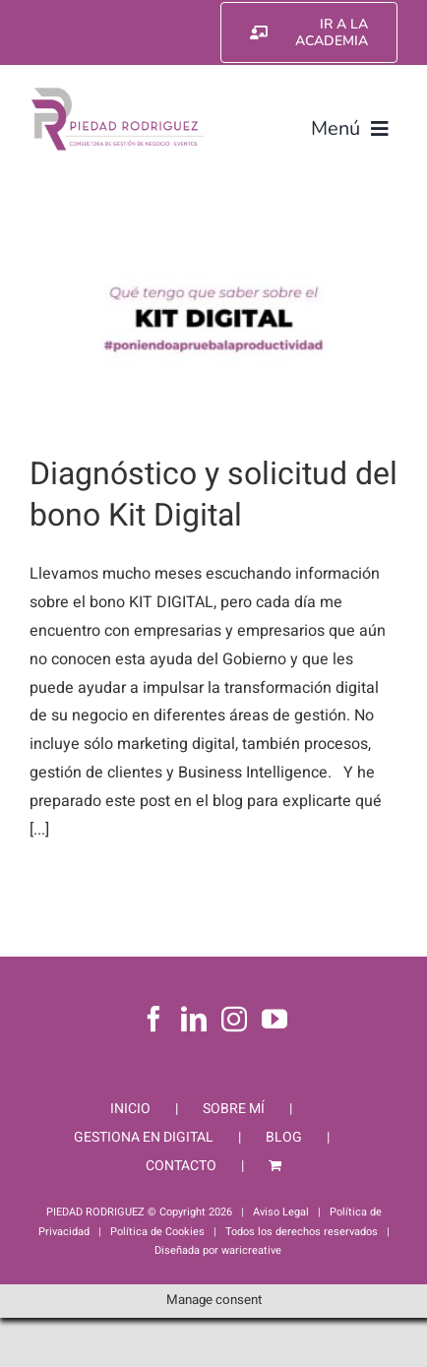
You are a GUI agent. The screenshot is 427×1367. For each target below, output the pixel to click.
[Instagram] (234, 1018)
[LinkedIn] (194, 1018)
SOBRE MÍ (234, 1108)
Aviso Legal (281, 1212)
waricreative (251, 1250)
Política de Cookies (157, 1231)
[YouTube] (274, 1018)
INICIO (130, 1108)
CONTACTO (181, 1165)
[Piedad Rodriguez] (118, 92)
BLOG (284, 1137)
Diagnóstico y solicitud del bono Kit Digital (213, 494)
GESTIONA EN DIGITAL (144, 1137)
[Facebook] (153, 1018)
